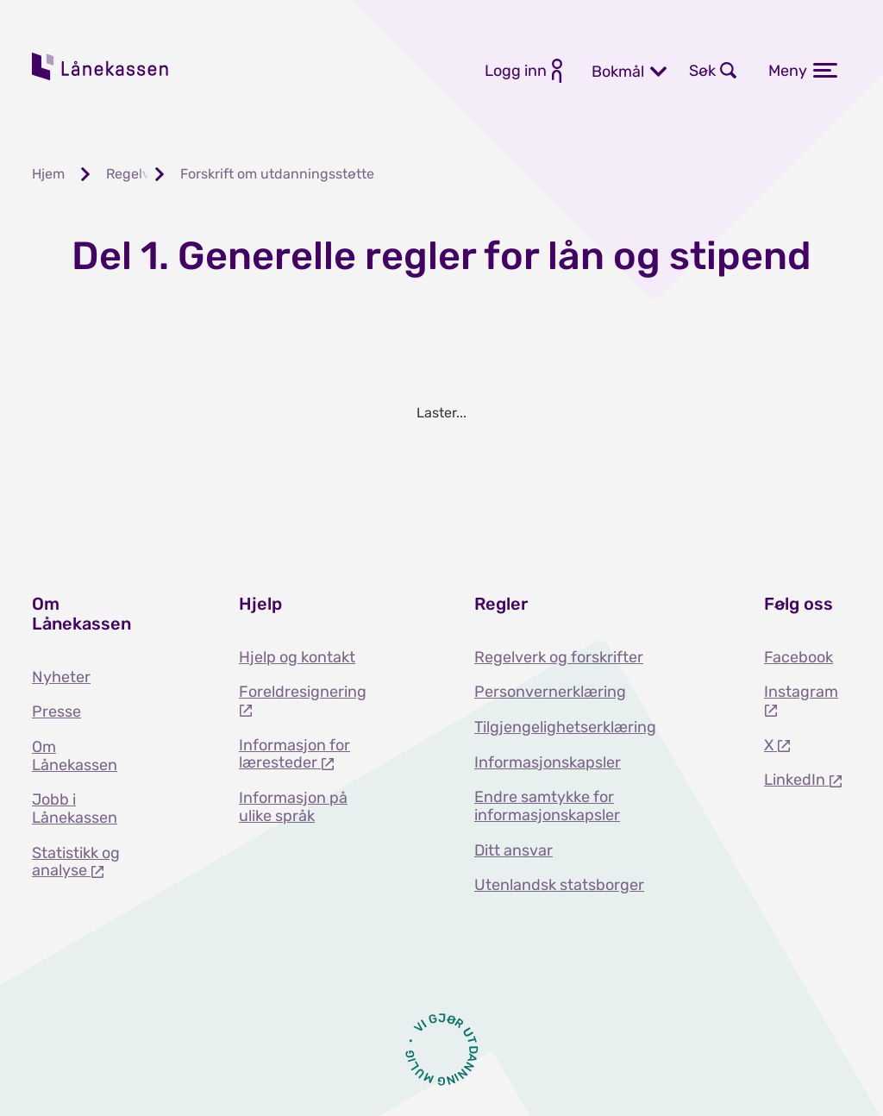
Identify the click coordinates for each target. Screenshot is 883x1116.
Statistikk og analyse (76, 862)
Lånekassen (101, 66)
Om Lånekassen (74, 755)
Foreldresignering (302, 691)
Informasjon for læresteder (294, 754)
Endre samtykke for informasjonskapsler (547, 805)
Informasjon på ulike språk (293, 806)
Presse (56, 711)
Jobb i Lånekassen (74, 808)
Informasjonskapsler (547, 762)
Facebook (798, 657)
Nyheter (61, 677)
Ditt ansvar (513, 850)
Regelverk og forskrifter (558, 657)
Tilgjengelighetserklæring (565, 727)
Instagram (801, 691)
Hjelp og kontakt (297, 657)
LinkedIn (796, 779)
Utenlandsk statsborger (559, 884)
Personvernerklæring (550, 691)
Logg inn (516, 70)
